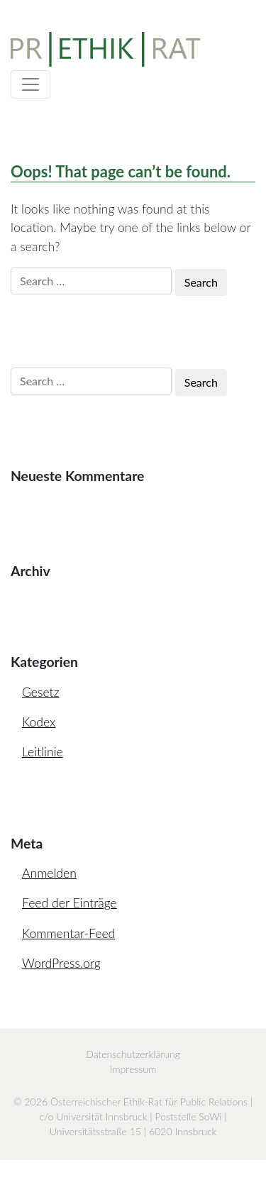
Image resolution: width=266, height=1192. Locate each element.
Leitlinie (42, 751)
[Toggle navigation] (30, 84)
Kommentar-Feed (68, 933)
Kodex (38, 721)
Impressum (133, 1069)
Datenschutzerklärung (133, 1054)
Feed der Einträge (69, 902)
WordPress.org (61, 963)
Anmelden (49, 873)
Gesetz (40, 692)
